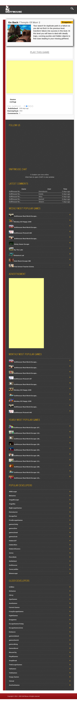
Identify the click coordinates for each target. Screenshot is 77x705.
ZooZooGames (14, 685)
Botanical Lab (16, 255)
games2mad (13, 532)
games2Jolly (13, 524)
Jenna (11, 553)
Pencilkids (12, 557)
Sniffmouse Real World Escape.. (23, 216)
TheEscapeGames (15, 665)
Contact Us (71, 702)
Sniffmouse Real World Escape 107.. (24, 427)
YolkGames (13, 673)
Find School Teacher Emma (21, 266)
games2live (13, 528)
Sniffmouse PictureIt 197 (20, 379)
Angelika (12, 504)
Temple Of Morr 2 (30, 22)
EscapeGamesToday (16, 624)
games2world (14, 640)
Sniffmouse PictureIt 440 (20, 233)
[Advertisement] (40, 77)
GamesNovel (13, 648)
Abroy (11, 595)
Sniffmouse (13, 12)
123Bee (11, 587)
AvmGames (13, 603)
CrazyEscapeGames (16, 611)
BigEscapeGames (15, 508)
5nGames (12, 591)
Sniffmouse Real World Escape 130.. (24, 439)
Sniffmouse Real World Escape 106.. (24, 455)
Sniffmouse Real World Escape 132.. (24, 472)
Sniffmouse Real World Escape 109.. (24, 467)
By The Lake (16, 250)
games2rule (13, 536)
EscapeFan (13, 516)
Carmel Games (14, 607)
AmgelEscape (14, 500)
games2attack (14, 636)
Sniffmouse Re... (15, 191)
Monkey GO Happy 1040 (20, 222)
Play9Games (13, 656)
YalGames (12, 669)
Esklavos (12, 632)
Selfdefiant (13, 561)
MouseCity (13, 652)
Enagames (12, 620)
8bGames (12, 496)
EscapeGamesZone (16, 628)
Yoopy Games (14, 677)
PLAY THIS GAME (39, 52)
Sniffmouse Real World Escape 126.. (24, 444)
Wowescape (13, 573)
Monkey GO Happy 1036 (20, 390)
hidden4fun (13, 545)
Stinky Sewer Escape (19, 244)
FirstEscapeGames (16, 520)
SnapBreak (13, 660)
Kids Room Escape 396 (20, 261)
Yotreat (11, 681)
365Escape (13, 491)
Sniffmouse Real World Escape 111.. (24, 461)
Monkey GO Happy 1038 (20, 401)
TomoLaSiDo (13, 569)
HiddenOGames (14, 549)
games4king (13, 644)
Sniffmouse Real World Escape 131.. (24, 478)
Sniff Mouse (25, 696)
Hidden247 (13, 541)
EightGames (13, 615)
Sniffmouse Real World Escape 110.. (24, 433)
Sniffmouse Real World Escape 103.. (24, 450)
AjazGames (13, 599)
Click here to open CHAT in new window (39, 177)
